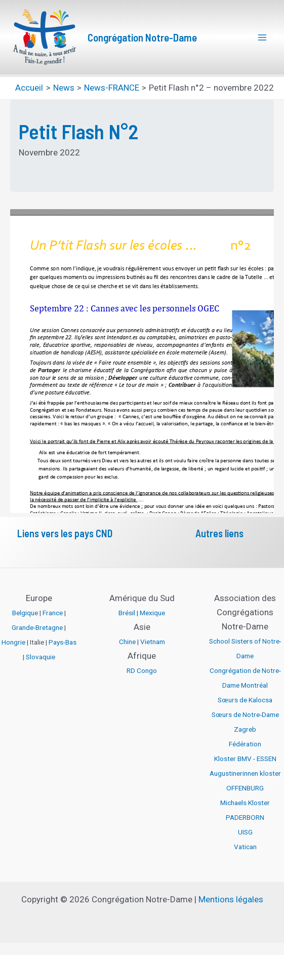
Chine (127, 642)
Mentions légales (230, 899)
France (53, 613)
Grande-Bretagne (37, 627)
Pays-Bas (62, 642)
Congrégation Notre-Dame (142, 37)
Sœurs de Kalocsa (245, 700)
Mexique (152, 613)
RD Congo (142, 670)
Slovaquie (40, 657)
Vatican (245, 847)
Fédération (245, 744)
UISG (245, 832)
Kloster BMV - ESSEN (245, 758)
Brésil (126, 613)
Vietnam (152, 642)
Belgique (25, 613)
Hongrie (13, 642)
